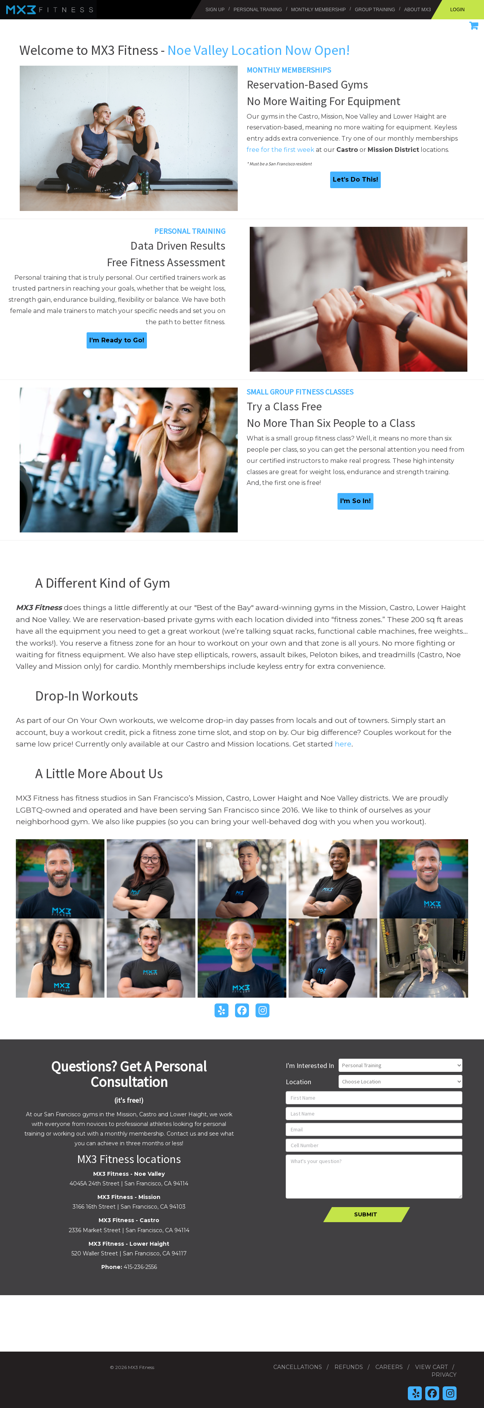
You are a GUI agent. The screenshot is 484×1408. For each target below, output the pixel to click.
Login (457, 9)
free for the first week (280, 149)
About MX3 (417, 9)
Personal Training (257, 9)
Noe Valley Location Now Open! (258, 50)
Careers (389, 1367)
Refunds (348, 1367)
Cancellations (297, 1367)
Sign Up (215, 9)
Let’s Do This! (355, 179)
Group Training (375, 9)
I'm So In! (355, 501)
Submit (365, 1214)
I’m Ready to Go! (116, 340)
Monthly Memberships (289, 70)
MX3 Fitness (13, 3)
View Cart (431, 1367)
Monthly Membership (318, 9)
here (343, 744)
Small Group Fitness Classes (300, 391)
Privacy (444, 1374)
